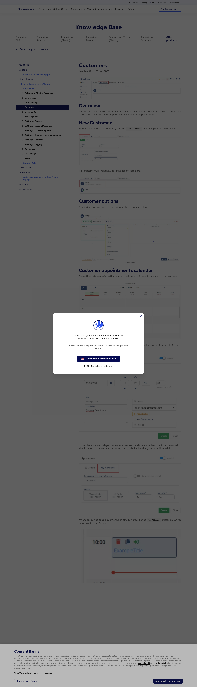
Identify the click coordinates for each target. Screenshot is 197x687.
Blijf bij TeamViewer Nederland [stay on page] (98, 366)
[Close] (141, 315)
